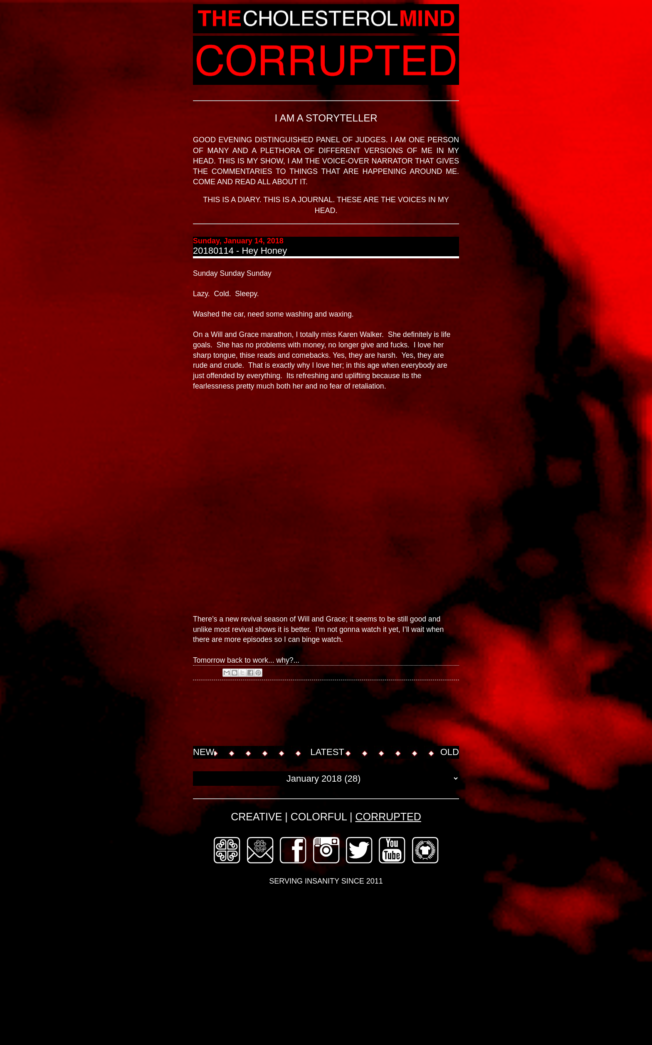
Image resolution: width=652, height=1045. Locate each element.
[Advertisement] (344, 714)
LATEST (327, 752)
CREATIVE (256, 816)
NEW (203, 752)
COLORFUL (319, 816)
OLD (449, 752)
